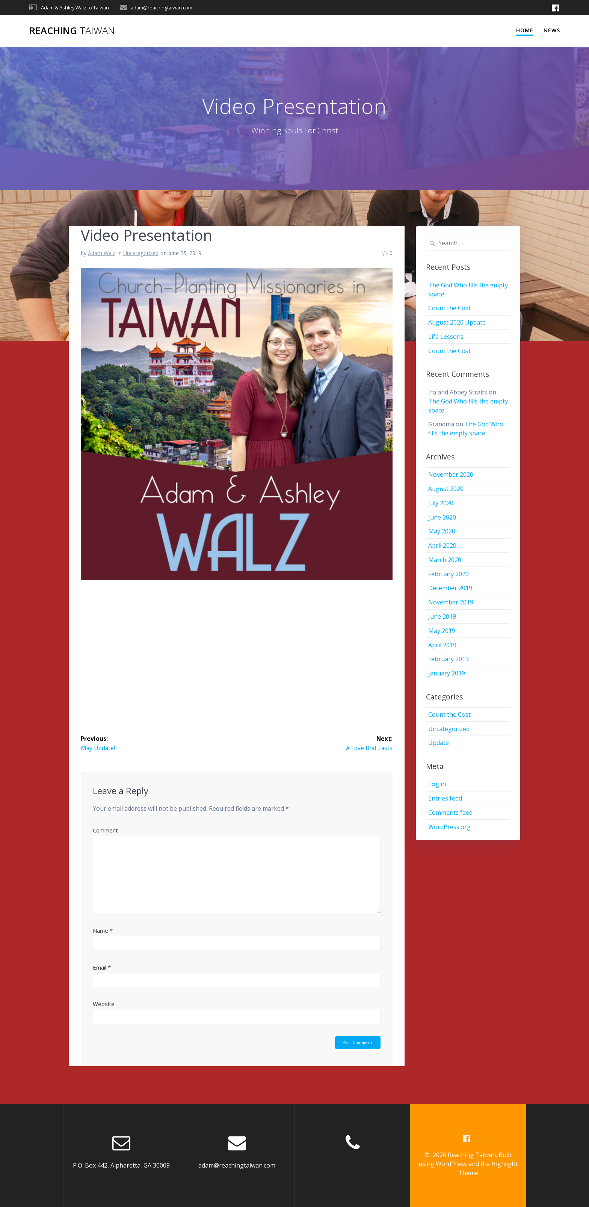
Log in (437, 784)
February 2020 (448, 574)
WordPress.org (449, 827)
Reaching (72, 31)
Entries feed (445, 798)
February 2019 (448, 659)
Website (104, 1004)
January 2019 (446, 673)
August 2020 (446, 489)
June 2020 (442, 517)
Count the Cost (449, 308)
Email (102, 967)
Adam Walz (101, 253)
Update (438, 743)
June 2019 (442, 616)
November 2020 (450, 474)
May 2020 (441, 531)
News (552, 30)
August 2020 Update (457, 322)
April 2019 (442, 645)
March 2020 (444, 560)
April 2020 (442, 545)
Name (103, 931)
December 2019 (450, 588)
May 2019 (441, 631)
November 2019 (450, 602)
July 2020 (440, 503)
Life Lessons (446, 336)
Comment (105, 830)
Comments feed (450, 812)
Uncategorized (141, 253)
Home (524, 30)
